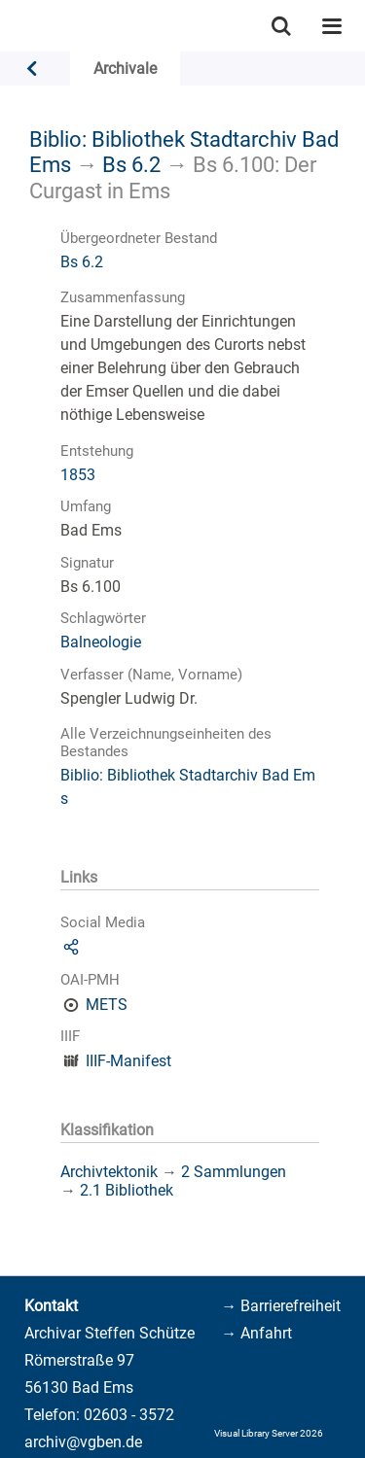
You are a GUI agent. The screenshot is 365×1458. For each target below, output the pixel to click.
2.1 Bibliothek (126, 1190)
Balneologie (100, 642)
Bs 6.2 (131, 164)
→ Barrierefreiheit (281, 1306)
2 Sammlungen (233, 1172)
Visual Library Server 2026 (268, 1433)
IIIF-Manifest (128, 1061)
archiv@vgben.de (83, 1442)
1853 (77, 475)
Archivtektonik (109, 1172)
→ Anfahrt (256, 1333)
